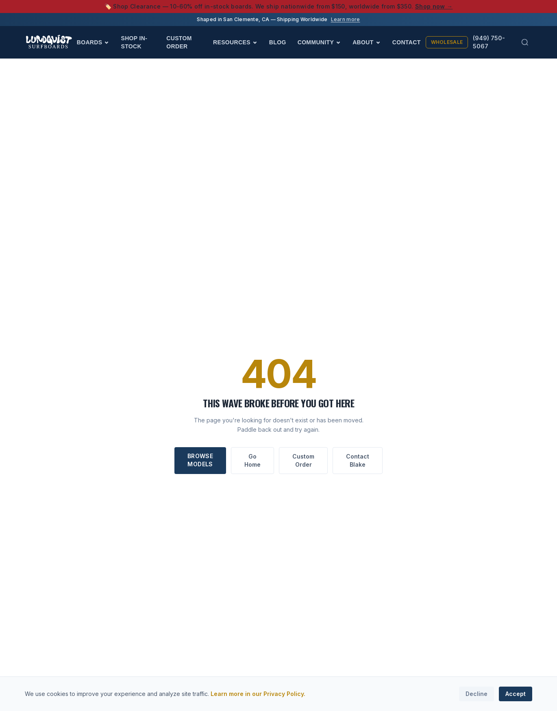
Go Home (252, 460)
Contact (406, 42)
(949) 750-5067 (489, 42)
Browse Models (200, 459)
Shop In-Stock (134, 42)
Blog (277, 42)
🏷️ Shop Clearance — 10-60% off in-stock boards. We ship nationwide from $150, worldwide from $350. (278, 6)
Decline (476, 693)
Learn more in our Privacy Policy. (258, 693)
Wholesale (447, 42)
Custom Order (179, 42)
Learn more (345, 19)
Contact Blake (357, 460)
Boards (93, 42)
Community (319, 42)
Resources (235, 42)
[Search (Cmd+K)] (525, 42)
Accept (515, 693)
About (366, 42)
